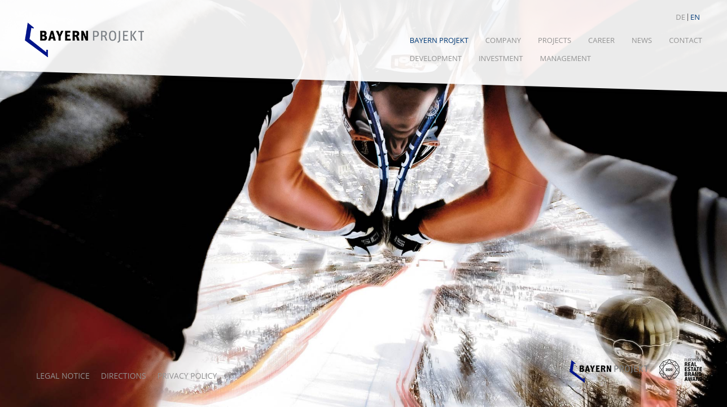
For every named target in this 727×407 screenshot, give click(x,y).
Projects (554, 40)
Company (503, 40)
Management (565, 58)
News (642, 40)
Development (436, 58)
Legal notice (63, 375)
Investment (501, 58)
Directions (123, 375)
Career (601, 40)
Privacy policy (187, 375)
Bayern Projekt (439, 40)
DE (680, 17)
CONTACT (685, 40)
